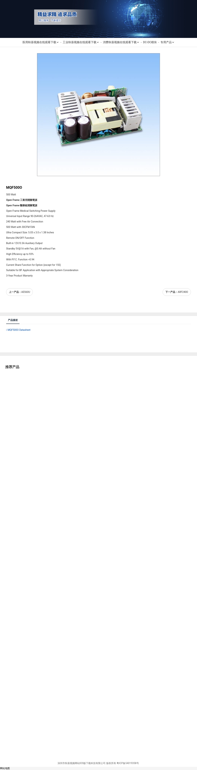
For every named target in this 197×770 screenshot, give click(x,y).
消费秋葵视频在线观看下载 (121, 42)
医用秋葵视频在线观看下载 (40, 42)
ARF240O (183, 292)
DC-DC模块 (150, 42)
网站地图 (5, 768)
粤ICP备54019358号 (128, 763)
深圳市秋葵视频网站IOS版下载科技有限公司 (82, 763)
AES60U (25, 292)
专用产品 (167, 42)
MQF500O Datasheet (18, 329)
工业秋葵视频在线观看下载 (81, 42)
